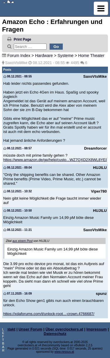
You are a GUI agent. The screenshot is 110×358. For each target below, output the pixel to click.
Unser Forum (30, 329)
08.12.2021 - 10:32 (18, 191)
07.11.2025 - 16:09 (18, 293)
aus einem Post (22, 241)
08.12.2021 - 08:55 (18, 76)
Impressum (96, 329)
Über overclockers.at (64, 329)
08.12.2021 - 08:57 (18, 148)
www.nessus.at (64, 351)
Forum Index (19, 55)
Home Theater (91, 55)
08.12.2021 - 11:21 (18, 229)
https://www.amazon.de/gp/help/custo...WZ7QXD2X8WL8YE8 (55, 160)
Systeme (65, 55)
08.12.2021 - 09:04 (18, 167)
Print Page (22, 39)
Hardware (44, 55)
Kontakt (8, 329)
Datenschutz (55, 333)
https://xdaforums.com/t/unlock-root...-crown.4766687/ (48, 314)
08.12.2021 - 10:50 (18, 210)
